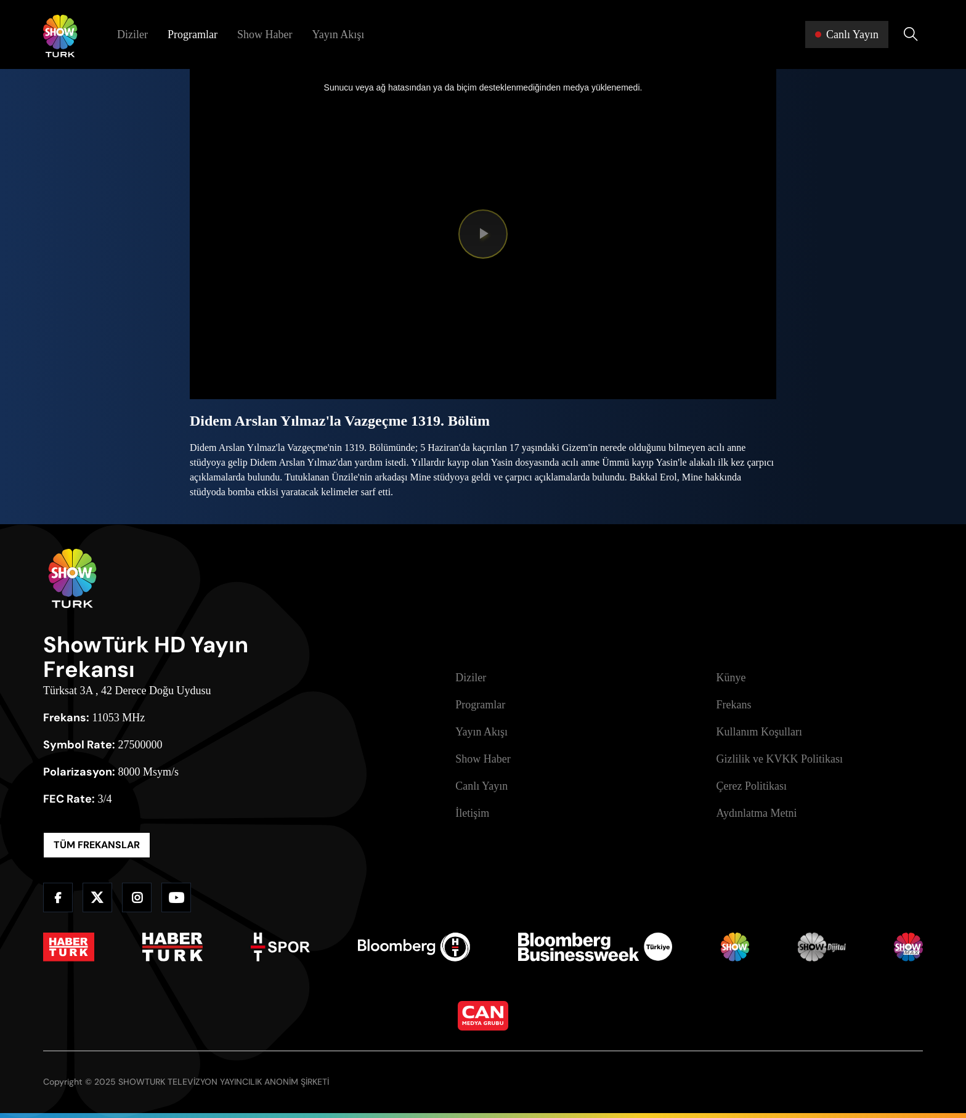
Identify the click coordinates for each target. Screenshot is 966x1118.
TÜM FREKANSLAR (97, 844)
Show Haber (264, 34)
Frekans (734, 705)
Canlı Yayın (481, 786)
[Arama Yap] (910, 34)
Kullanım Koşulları (759, 732)
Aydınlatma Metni (756, 813)
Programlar (192, 34)
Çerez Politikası (751, 786)
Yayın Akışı (338, 34)
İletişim (472, 813)
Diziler (132, 34)
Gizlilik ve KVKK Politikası (779, 759)
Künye (731, 677)
